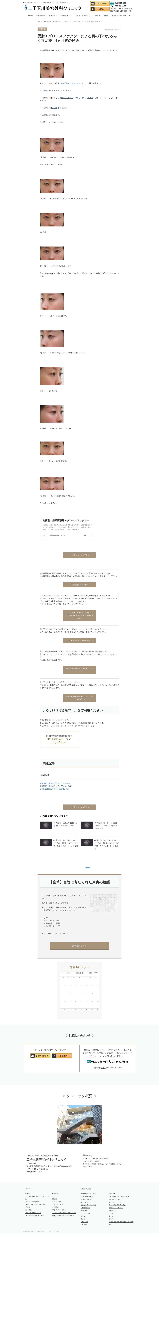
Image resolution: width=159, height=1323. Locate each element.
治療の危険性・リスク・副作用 (63, 1205)
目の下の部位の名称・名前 (34, 1205)
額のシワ (84, 1200)
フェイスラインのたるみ (117, 1194)
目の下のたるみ (114, 1189)
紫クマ (111, 1208)
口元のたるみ (85, 1203)
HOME (30, 15)
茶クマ (83, 1208)
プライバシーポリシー (60, 1199)
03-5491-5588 (118, 1051)
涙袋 (45, 90)
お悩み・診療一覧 (83, 15)
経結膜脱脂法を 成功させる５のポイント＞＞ (79, 670)
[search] (129, 15)
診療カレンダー (103, 1153)
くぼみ (54, 108)
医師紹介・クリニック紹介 (46, 15)
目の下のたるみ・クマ (88, 1183)
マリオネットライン (116, 1192)
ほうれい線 (84, 1192)
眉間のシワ (112, 1200)
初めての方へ (66, 15)
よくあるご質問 (57, 1194)
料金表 (106, 15)
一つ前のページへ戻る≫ (79, 555)
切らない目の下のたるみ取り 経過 (64, 1202)
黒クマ (111, 1206)
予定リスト (95, 972)
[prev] (61, 973)
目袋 (110, 1214)
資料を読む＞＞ (79, 946)
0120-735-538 (97, 1051)
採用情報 (28, 1199)
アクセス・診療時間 (119, 15)
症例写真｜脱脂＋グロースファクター (55, 783)
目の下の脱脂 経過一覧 (33, 1202)
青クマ (83, 1206)
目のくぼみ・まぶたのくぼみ (119, 1186)
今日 (69, 972)
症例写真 (97, 15)
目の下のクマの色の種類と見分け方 (121, 1211)
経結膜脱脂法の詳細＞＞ (79, 585)
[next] (64, 973)
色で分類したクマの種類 (70, 83)
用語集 (27, 1197)
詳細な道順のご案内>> (34, 1161)
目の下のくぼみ (86, 1189)
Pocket (88, 867)
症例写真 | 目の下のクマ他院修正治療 (54, 789)
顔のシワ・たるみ (87, 1186)
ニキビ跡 (84, 1214)
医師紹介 (55, 1183)
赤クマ (90, 98)
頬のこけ (112, 1183)
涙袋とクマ (84, 1211)
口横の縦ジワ (85, 1197)
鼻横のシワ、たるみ (116, 1197)
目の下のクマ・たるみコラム (35, 1194)
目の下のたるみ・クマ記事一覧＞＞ (79, 640)
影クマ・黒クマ (67, 98)
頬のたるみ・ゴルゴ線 (88, 1194)
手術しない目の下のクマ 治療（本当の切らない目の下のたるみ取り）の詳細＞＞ (79, 615)
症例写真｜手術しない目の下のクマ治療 (56, 786)
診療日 (103, 1057)
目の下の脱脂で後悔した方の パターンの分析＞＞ (79, 697)
